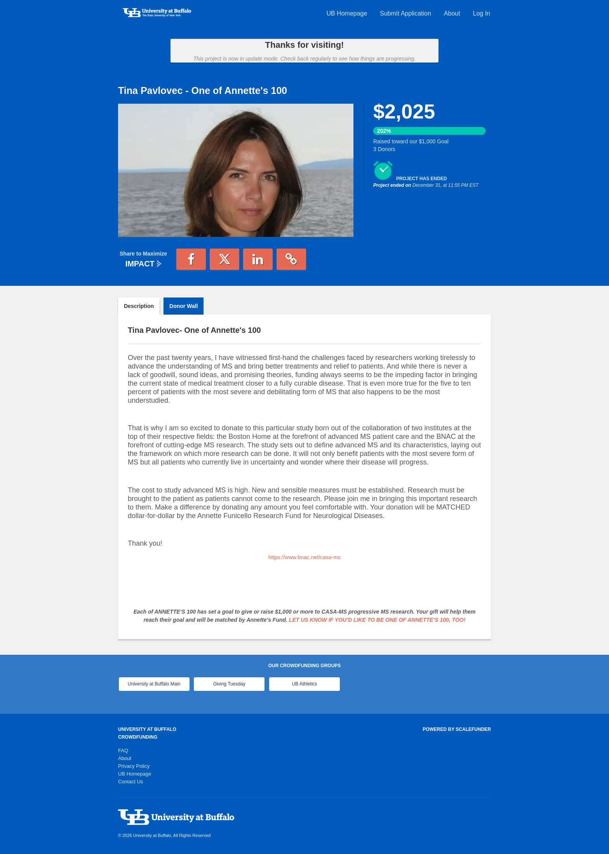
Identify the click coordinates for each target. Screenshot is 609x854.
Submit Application (405, 13)
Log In (481, 13)
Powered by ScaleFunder (457, 729)
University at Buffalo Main (154, 684)
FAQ (123, 750)
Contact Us (130, 781)
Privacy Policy (134, 766)
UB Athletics (304, 684)
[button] (191, 259)
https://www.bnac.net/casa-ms (304, 557)
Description (139, 306)
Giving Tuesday (229, 684)
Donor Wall (183, 306)
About (452, 13)
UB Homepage (346, 13)
